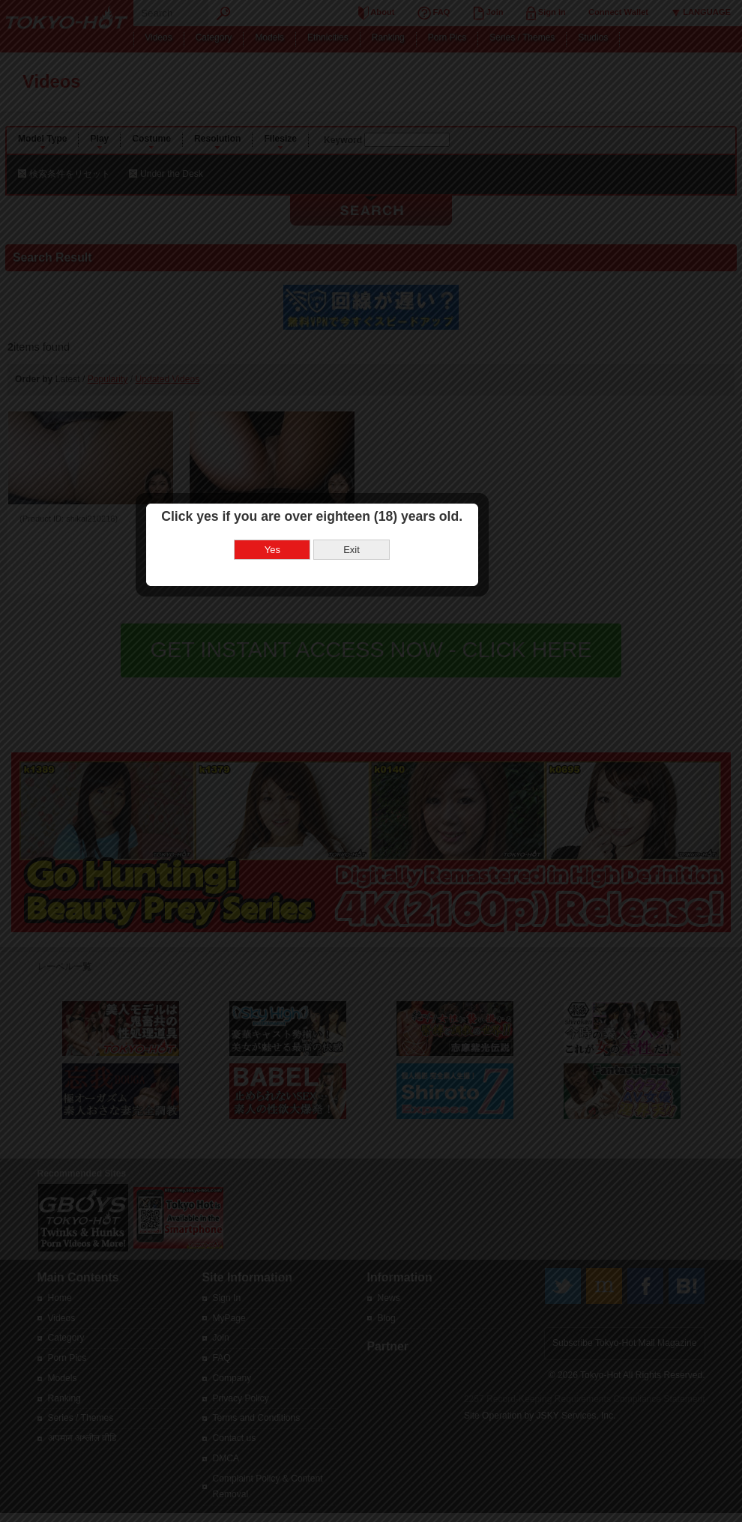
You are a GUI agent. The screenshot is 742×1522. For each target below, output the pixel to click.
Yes (329, 737)
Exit (408, 737)
